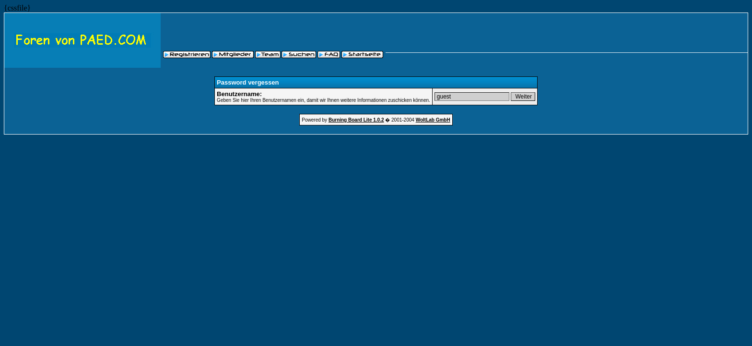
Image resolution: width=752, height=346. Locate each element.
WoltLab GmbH (433, 120)
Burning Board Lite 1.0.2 (356, 120)
